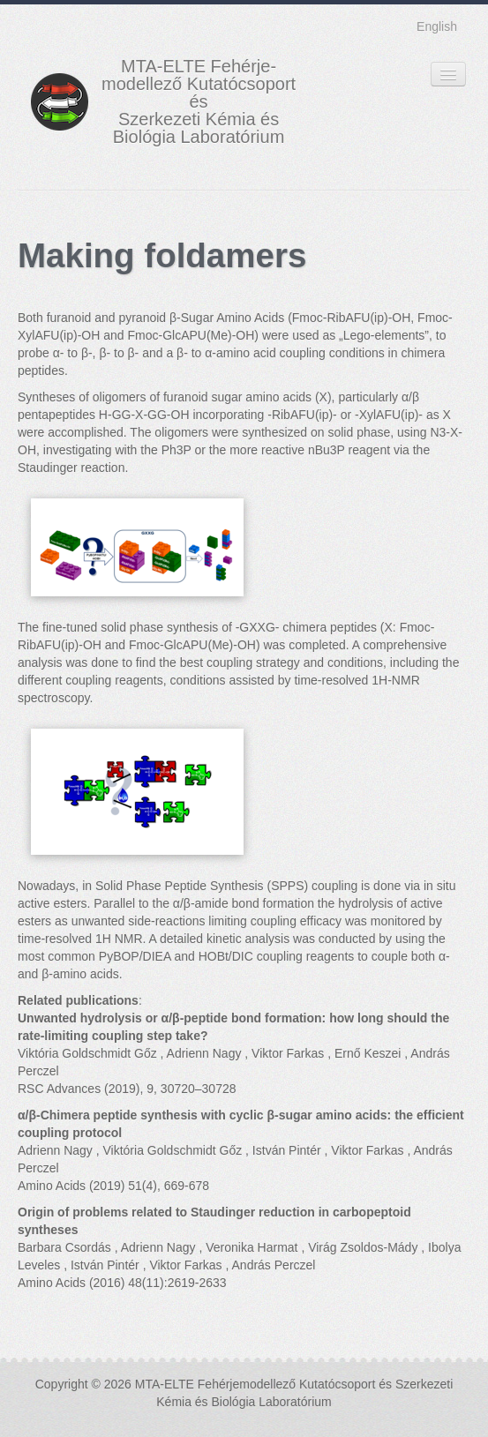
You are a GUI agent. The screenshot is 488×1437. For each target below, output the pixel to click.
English (437, 26)
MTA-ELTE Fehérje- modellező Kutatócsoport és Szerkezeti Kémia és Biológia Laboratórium (198, 101)
